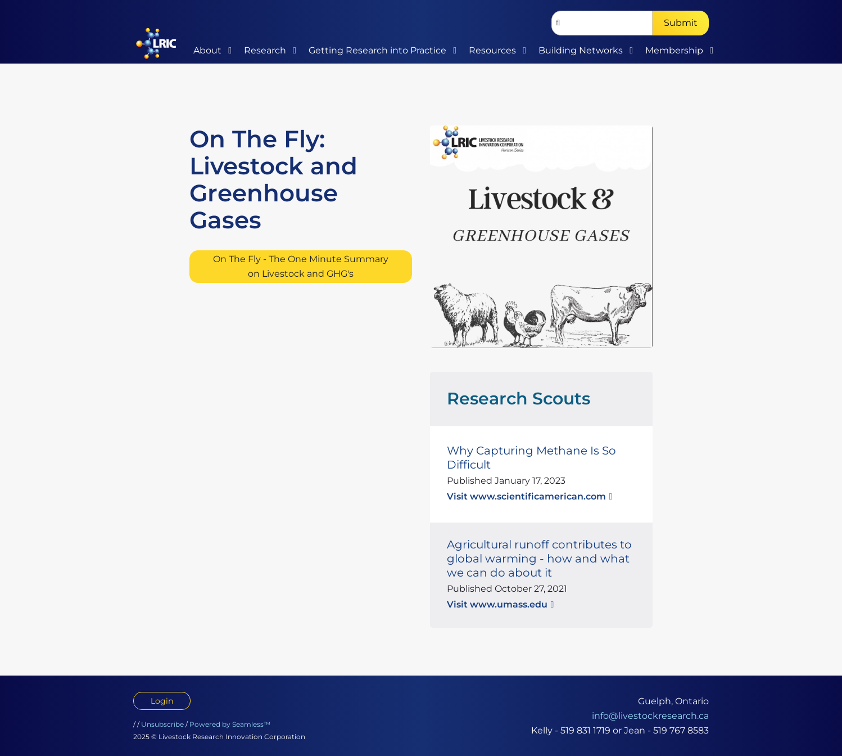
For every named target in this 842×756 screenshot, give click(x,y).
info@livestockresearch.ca (650, 715)
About (207, 50)
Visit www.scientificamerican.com (526, 496)
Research (265, 50)
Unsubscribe (162, 724)
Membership (674, 50)
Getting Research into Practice (377, 50)
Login (162, 701)
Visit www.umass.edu (497, 604)
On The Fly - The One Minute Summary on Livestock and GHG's (300, 266)
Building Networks (580, 50)
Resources (492, 50)
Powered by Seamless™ (229, 724)
